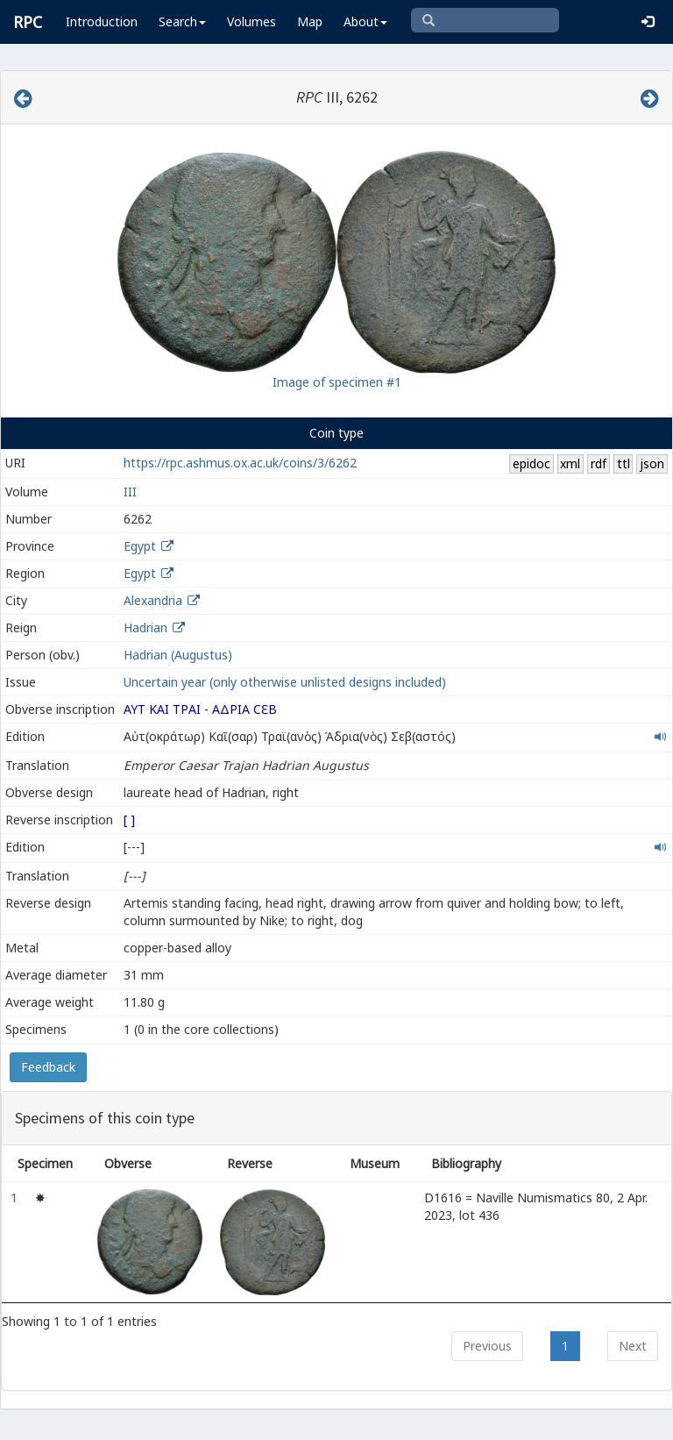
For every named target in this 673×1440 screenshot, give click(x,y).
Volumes (251, 21)
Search (182, 21)
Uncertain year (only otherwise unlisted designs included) (285, 682)
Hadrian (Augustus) (178, 654)
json (652, 463)
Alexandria (153, 600)
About (365, 21)
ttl (623, 463)
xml (570, 463)
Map (309, 21)
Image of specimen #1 (337, 382)
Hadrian (145, 627)
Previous (487, 1345)
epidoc (531, 463)
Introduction (102, 21)
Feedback (48, 1067)
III (130, 491)
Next (633, 1345)
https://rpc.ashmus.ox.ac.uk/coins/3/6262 (240, 462)
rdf (598, 463)
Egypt (140, 546)
